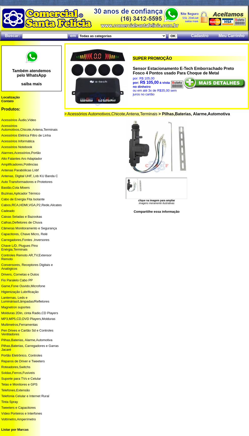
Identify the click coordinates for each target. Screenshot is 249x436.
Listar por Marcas (14, 429)
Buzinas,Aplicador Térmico (20, 193)
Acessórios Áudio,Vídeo (18, 120)
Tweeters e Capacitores (18, 408)
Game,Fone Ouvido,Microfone (23, 286)
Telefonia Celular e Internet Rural (25, 396)
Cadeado (8, 211)
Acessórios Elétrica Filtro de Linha (26, 135)
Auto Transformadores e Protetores (26, 182)
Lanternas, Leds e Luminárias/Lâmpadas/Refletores (25, 299)
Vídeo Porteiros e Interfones (21, 413)
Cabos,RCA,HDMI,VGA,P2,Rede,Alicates (31, 205)
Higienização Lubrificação (20, 292)
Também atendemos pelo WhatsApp (31, 73)
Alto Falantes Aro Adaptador (21, 158)
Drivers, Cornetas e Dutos (20, 274)
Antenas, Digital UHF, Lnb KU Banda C (29, 176)
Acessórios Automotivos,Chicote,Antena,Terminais (29, 127)
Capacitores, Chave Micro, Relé (24, 234)
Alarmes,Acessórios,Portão (21, 153)
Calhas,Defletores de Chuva (21, 222)
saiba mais (31, 84)
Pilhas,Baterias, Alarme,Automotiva (26, 340)
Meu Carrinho (231, 36)
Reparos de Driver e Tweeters (23, 361)
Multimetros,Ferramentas (19, 324)
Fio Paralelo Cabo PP (17, 280)
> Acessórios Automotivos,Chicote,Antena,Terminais (111, 114)
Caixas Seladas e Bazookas (21, 217)
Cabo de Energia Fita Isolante (23, 199)
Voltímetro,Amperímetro (18, 419)
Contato (7, 101)
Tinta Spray (9, 402)
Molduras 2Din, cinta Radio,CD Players (29, 313)
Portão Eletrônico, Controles (21, 355)
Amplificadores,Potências (19, 164)
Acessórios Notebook (16, 147)
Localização (10, 97)
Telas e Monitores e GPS (19, 384)
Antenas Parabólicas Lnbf (20, 170)
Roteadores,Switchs (15, 367)
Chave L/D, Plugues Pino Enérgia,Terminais (19, 247)
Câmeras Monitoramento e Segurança (29, 228)
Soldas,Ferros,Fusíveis (18, 373)
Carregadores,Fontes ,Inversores (25, 240)
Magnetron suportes (15, 307)
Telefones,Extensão (15, 390)
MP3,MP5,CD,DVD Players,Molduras (28, 319)
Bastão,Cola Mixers (15, 187)
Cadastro (199, 36)
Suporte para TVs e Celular (21, 378)
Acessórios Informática (18, 141)
